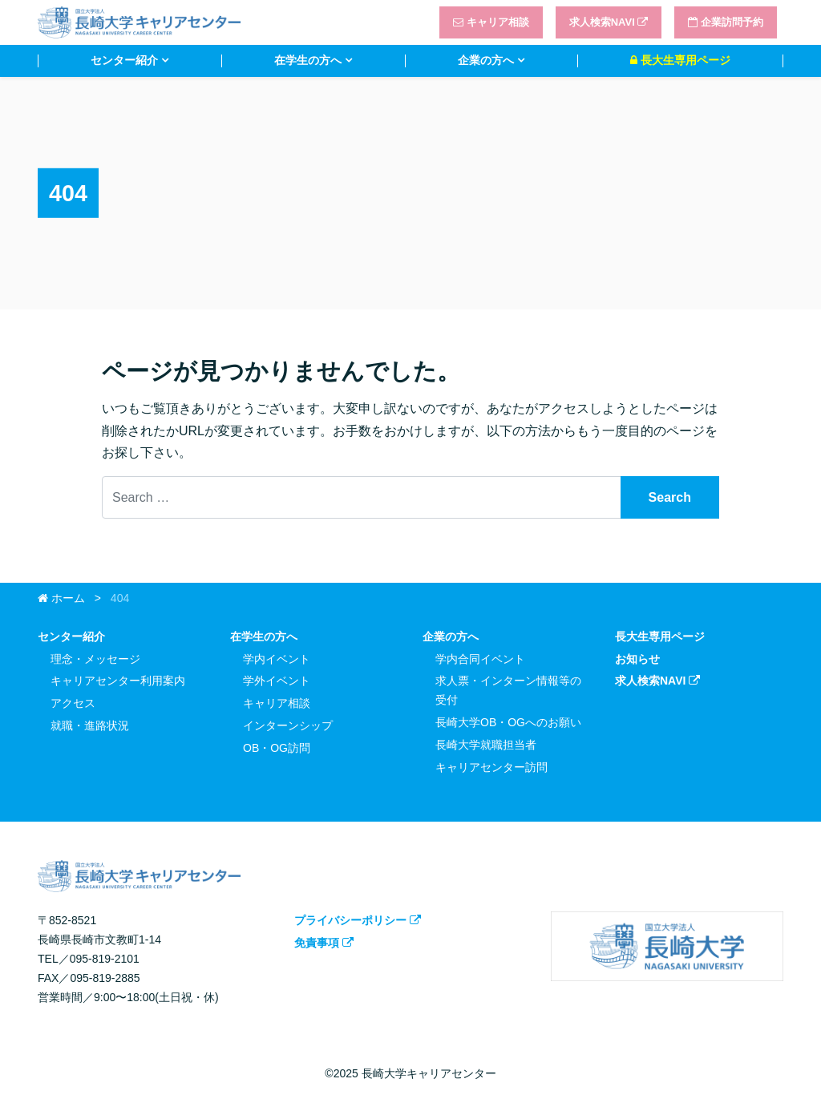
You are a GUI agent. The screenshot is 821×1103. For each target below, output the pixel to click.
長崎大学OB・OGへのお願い (508, 722)
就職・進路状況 (90, 725)
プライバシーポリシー (357, 920)
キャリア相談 (491, 22)
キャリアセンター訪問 (491, 767)
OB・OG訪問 (276, 747)
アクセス (73, 703)
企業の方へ (486, 60)
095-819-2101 (105, 958)
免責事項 (324, 942)
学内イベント (276, 659)
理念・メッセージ (95, 659)
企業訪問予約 (725, 22)
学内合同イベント (480, 659)
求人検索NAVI (609, 22)
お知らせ (637, 659)
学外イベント (276, 680)
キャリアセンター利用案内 (118, 680)
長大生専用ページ (680, 60)
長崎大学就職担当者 (485, 744)
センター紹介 (124, 60)
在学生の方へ (308, 60)
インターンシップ (288, 725)
